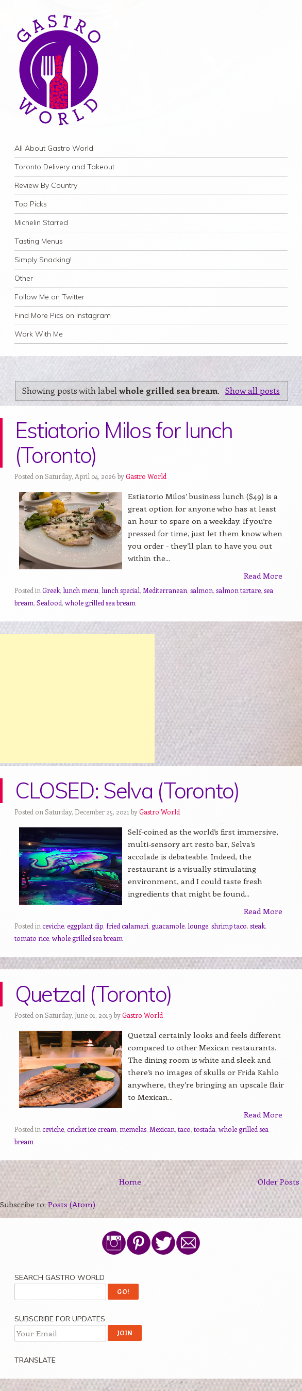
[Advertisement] (77, 698)
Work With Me (38, 334)
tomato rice (31, 938)
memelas (133, 1129)
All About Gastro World (53, 148)
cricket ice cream (91, 1129)
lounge (198, 925)
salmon (201, 590)
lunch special (121, 590)
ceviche (53, 925)
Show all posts (252, 390)
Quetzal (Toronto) (93, 994)
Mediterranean (165, 590)
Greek (51, 590)
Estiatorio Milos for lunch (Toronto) (123, 443)
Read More (263, 575)
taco (184, 1129)
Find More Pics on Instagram (62, 315)
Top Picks (30, 204)
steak (257, 925)
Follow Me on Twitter (49, 296)
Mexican (162, 1129)
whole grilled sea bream (100, 602)
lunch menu (80, 590)
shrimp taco (229, 925)
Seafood (49, 602)
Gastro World (146, 476)
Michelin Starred (41, 222)
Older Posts (278, 1181)
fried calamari (127, 925)
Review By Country (45, 185)
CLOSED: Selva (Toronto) (127, 790)
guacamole (168, 925)
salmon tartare (238, 590)
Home (130, 1181)
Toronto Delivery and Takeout (64, 166)
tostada (204, 1129)
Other (23, 278)
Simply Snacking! (43, 259)
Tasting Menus (38, 241)
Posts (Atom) (71, 1204)
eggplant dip (85, 925)
